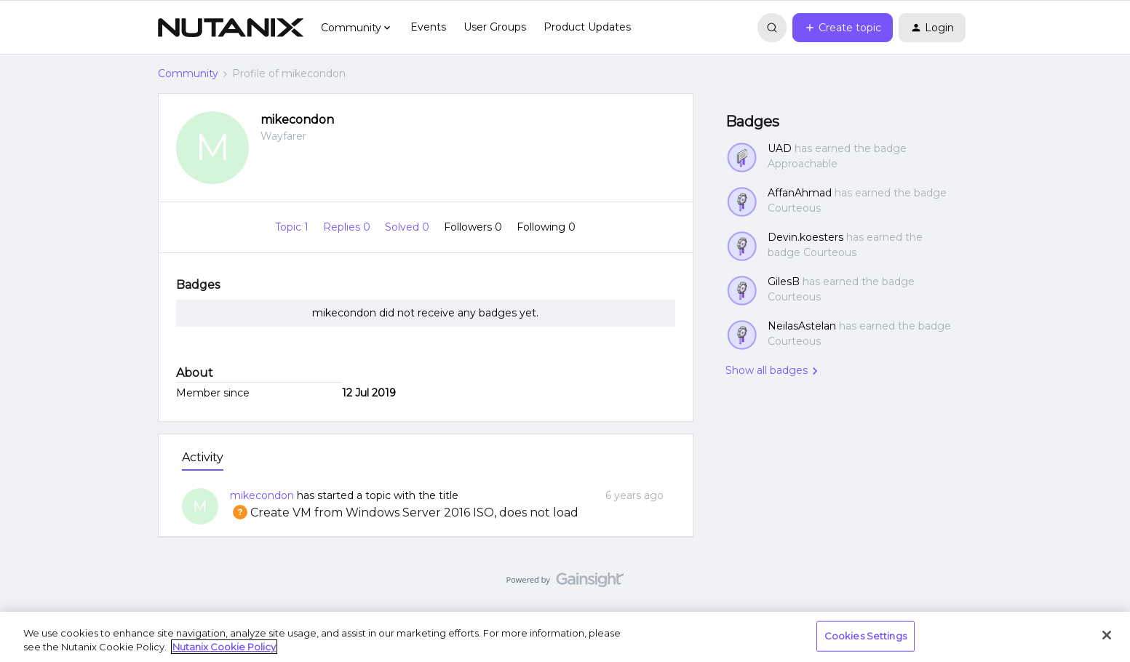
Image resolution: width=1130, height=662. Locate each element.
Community (188, 73)
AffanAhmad (800, 192)
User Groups (494, 26)
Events (428, 26)
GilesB (784, 281)
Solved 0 (408, 227)
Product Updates (587, 26)
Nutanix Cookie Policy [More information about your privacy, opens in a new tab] (224, 647)
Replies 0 (348, 227)
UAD (780, 148)
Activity (202, 457)
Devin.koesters (805, 237)
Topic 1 (293, 227)
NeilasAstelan (802, 325)
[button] (842, 27)
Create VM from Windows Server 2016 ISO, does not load (404, 512)
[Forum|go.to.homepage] (230, 27)
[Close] (1107, 635)
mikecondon (297, 120)
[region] (565, 637)
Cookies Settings (865, 636)
